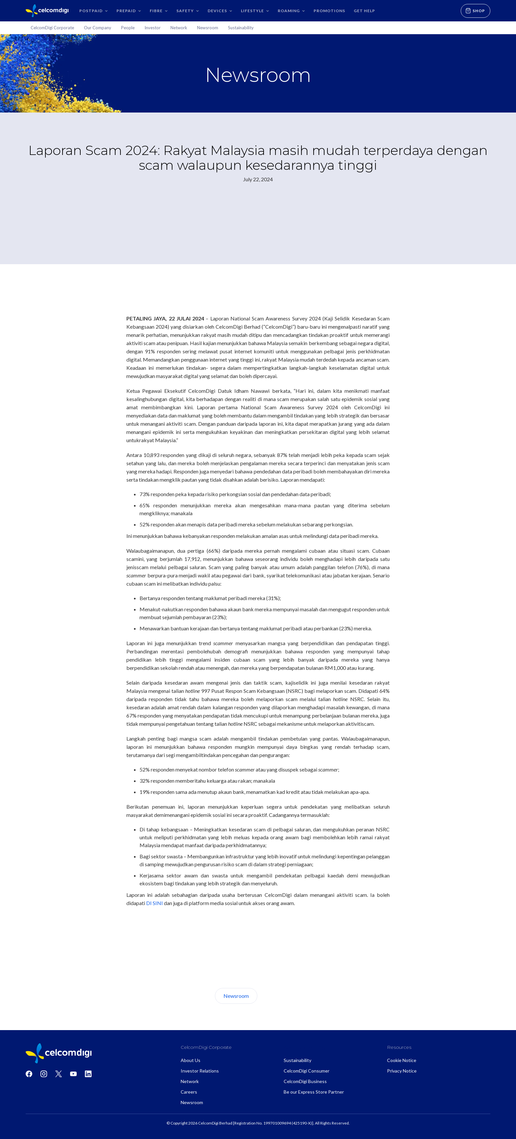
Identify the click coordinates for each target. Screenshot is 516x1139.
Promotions (329, 10)
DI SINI (154, 903)
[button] (93, 10)
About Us (282, 996)
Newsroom (236, 996)
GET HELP (364, 10)
